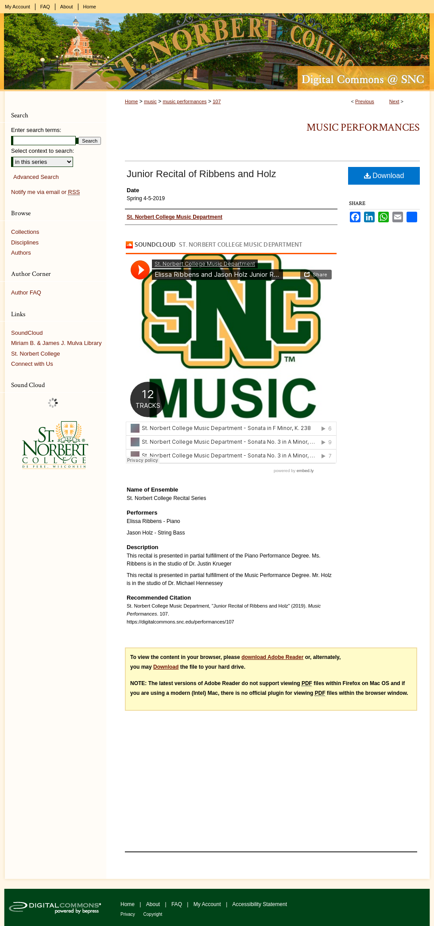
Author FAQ (26, 292)
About (154, 904)
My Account (208, 904)
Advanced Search (36, 177)
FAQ (177, 904)
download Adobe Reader (272, 657)
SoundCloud (27, 332)
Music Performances (363, 127)
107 (217, 101)
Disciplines (25, 242)
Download (384, 175)
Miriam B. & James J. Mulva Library (56, 343)
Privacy (128, 914)
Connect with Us (32, 363)
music (150, 101)
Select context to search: (42, 150)
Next (394, 101)
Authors (21, 252)
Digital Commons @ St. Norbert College (217, 52)
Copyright (153, 914)
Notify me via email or (45, 192)
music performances (184, 101)
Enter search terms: (36, 130)
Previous (364, 101)
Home (131, 101)
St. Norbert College (35, 353)
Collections (25, 232)
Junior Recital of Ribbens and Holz (201, 173)
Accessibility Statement (259, 904)
